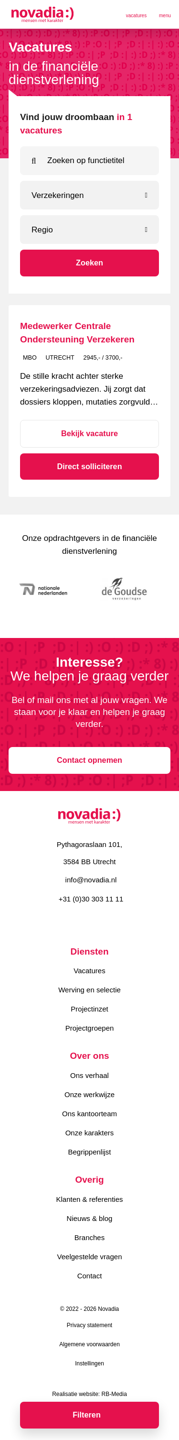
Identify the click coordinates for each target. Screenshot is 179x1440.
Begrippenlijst (89, 1152)
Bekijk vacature (89, 433)
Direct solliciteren (89, 466)
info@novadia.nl (91, 880)
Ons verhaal (89, 1075)
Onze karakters (89, 1133)
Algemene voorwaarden (89, 1344)
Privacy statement (89, 1325)
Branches (89, 1237)
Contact (89, 1276)
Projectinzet (89, 1009)
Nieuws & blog (90, 1218)
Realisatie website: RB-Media (89, 1394)
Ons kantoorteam (89, 1114)
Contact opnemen (89, 760)
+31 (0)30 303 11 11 (91, 899)
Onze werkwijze (89, 1094)
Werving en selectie (89, 990)
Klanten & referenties (89, 1199)
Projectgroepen (89, 1028)
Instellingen (89, 1363)
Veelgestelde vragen (89, 1257)
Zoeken (89, 262)
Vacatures (89, 971)
